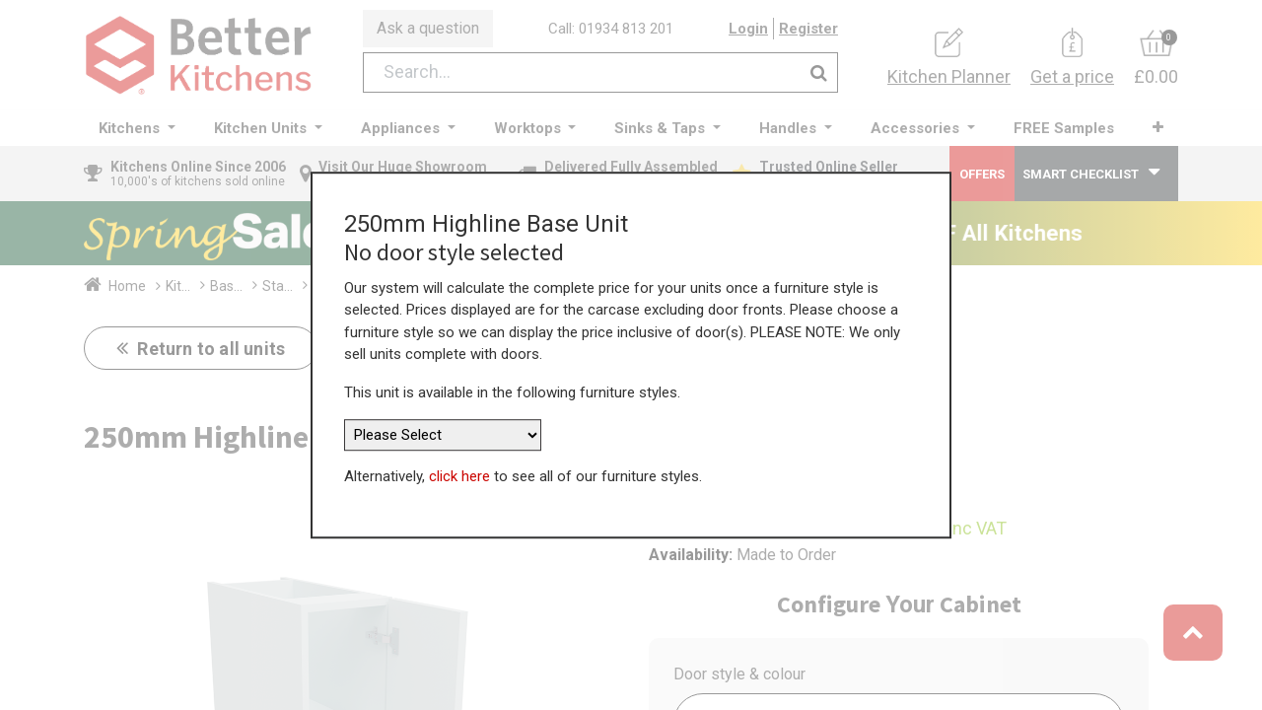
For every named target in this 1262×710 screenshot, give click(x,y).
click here (459, 466)
